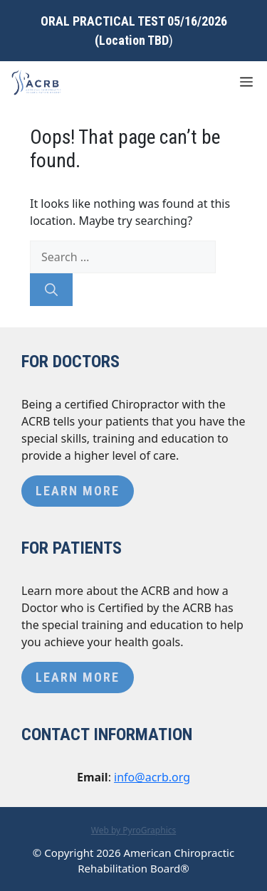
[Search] (51, 289)
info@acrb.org (152, 777)
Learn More (78, 490)
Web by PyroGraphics (134, 830)
